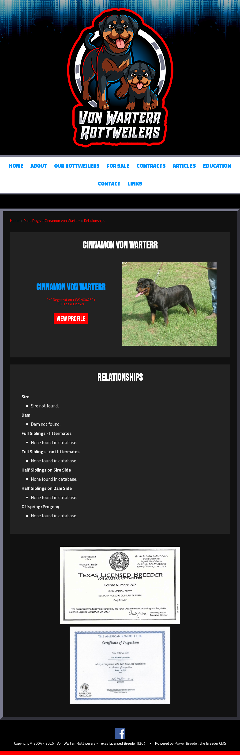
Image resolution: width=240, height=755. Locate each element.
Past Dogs (32, 220)
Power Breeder (186, 743)
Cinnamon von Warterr (62, 220)
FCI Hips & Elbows (71, 304)
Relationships (94, 220)
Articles (184, 166)
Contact (109, 184)
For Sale (118, 166)
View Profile (70, 319)
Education (217, 166)
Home (16, 166)
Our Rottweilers (77, 166)
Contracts (151, 166)
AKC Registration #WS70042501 (70, 299)
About (38, 166)
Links (135, 184)
